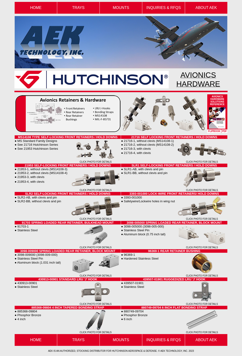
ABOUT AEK (206, 8)
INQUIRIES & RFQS (163, 8)
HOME (36, 340)
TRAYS (78, 8)
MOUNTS (121, 8)
